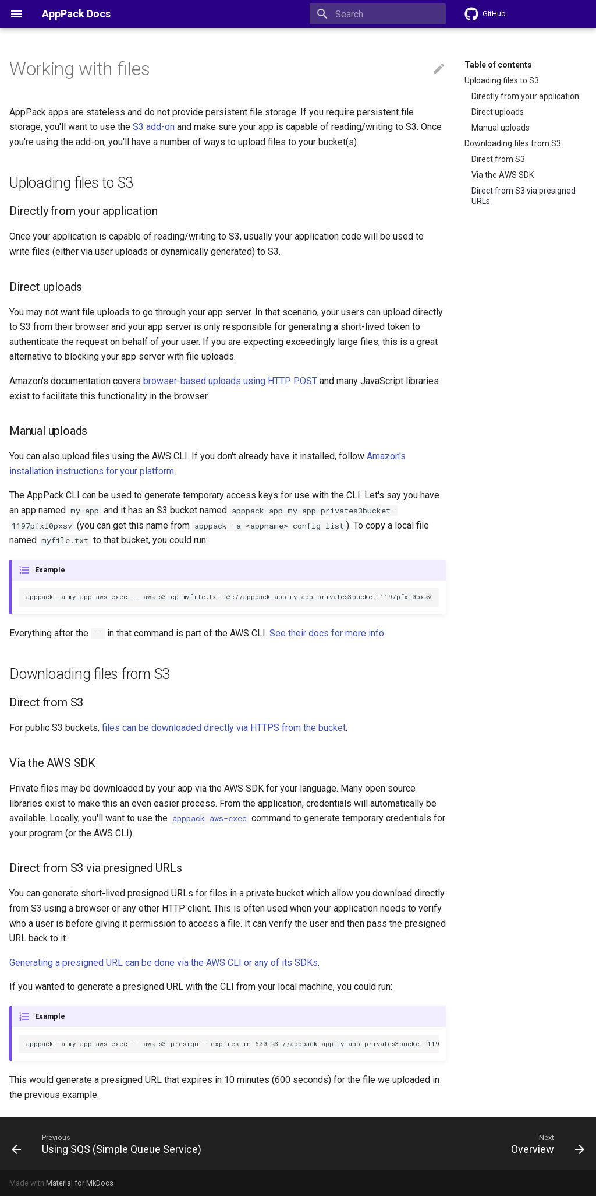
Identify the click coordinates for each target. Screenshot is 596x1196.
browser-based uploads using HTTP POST (230, 380)
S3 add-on (154, 126)
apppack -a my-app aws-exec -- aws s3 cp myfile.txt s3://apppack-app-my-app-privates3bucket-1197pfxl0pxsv (229, 597)
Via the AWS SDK (502, 175)
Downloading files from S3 (512, 143)
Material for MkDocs (79, 1183)
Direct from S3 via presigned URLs (523, 196)
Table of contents (498, 64)
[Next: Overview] (545, 1143)
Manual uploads (500, 127)
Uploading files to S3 (501, 80)
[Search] (378, 13)
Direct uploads (497, 112)
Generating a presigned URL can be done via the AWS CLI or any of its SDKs (163, 962)
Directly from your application (525, 96)
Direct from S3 (498, 159)
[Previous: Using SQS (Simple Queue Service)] (109, 1143)
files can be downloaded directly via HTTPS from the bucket (224, 727)
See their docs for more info (326, 633)
